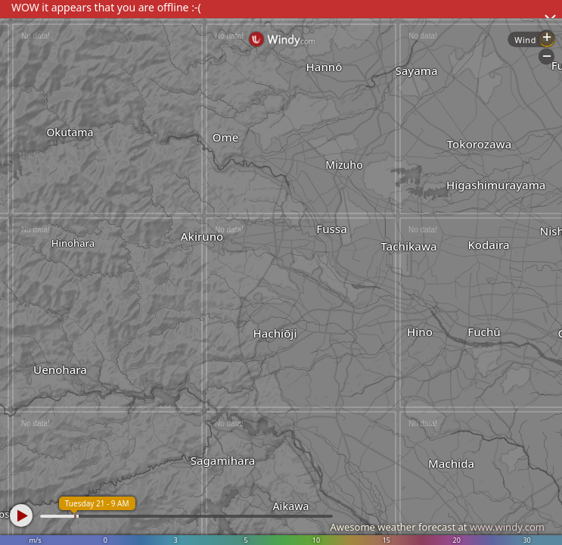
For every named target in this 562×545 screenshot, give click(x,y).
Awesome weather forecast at (437, 527)
